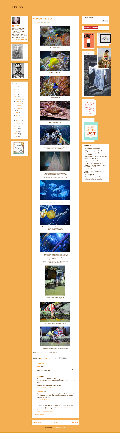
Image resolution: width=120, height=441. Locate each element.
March (18, 118)
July (17, 113)
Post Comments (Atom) (59, 427)
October (18, 101)
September (19, 108)
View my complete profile (19, 39)
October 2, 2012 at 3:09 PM (44, 388)
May (17, 115)
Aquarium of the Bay (19, 104)
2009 (16, 131)
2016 (16, 86)
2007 (16, 136)
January (18, 123)
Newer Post (37, 423)
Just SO (16, 26)
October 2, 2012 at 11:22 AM (45, 373)
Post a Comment (39, 414)
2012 (16, 97)
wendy (39, 376)
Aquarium (38, 22)
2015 (16, 89)
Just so (17, 7)
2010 (16, 128)
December (19, 99)
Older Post (74, 423)
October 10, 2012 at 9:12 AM (45, 411)
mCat (38, 366)
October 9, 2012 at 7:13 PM (44, 399)
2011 (16, 126)
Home (56, 423)
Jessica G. (40, 391)
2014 (16, 91)
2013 (16, 94)
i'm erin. (39, 403)
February (19, 120)
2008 (16, 134)
